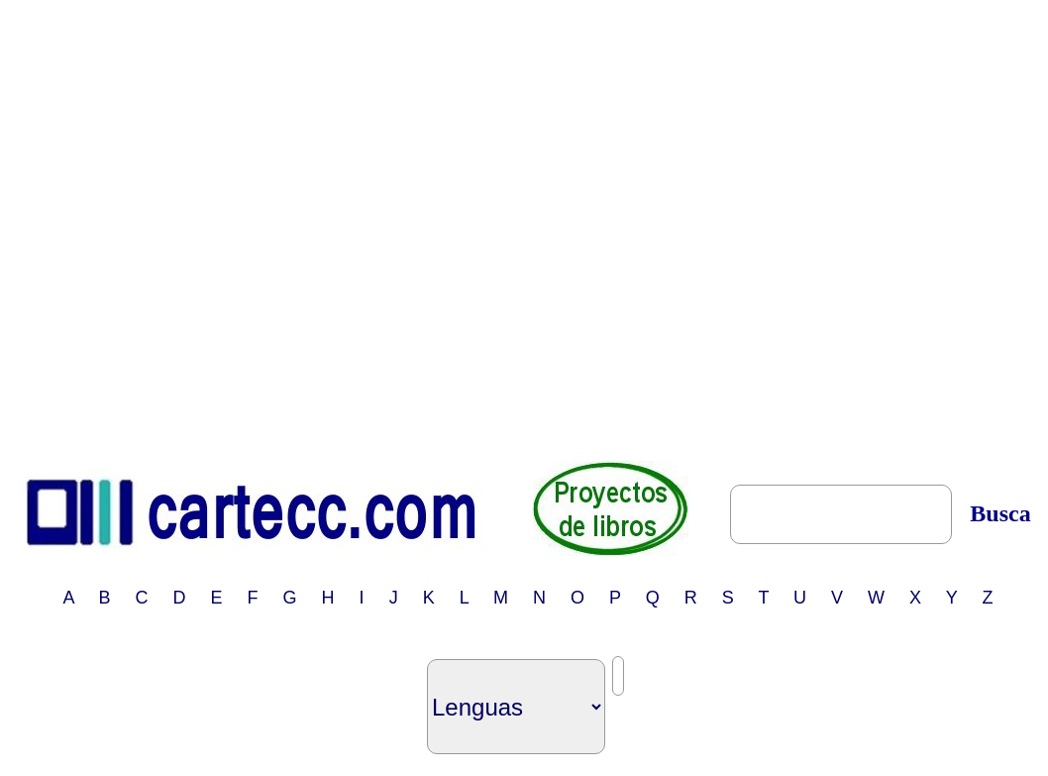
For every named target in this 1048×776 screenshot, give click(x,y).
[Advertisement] (221, 229)
